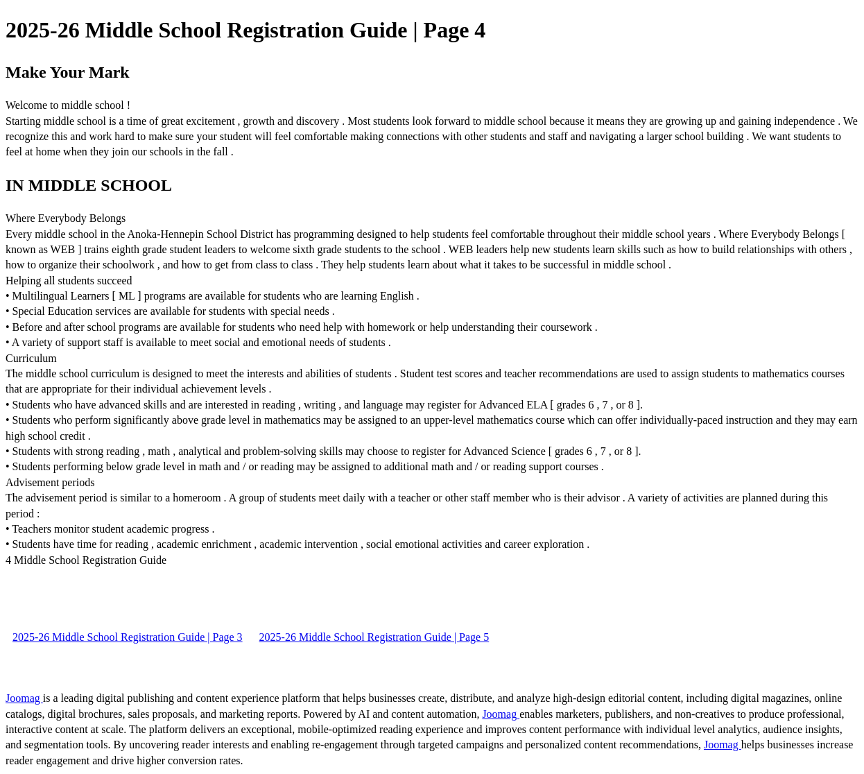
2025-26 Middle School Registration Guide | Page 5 (374, 637)
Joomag (24, 698)
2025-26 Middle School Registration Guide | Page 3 (127, 637)
